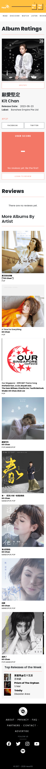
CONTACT (29, 725)
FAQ (34, 719)
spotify (23, 85)
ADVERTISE (22, 731)
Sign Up (40, 6)
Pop (3, 281)
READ (5, 16)
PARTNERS (13, 725)
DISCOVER (15, 16)
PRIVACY (23, 719)
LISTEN (34, 16)
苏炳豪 (17, 678)
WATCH (25, 16)
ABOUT (10, 719)
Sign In (34, 6)
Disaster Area (22, 694)
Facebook (13, 125)
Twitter (34, 125)
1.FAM (17, 686)
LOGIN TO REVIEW (23, 176)
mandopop (10, 447)
